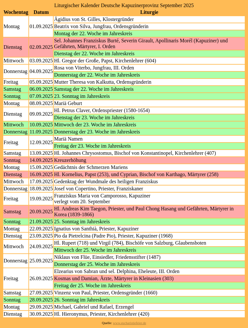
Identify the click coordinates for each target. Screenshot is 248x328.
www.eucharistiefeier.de (129, 323)
